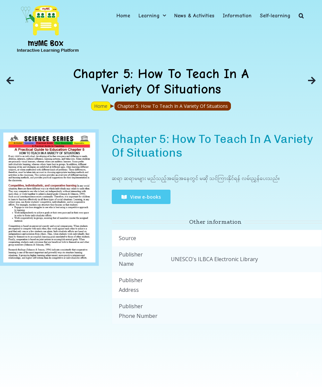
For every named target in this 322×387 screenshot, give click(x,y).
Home (100, 106)
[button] (301, 15)
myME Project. (77, 377)
